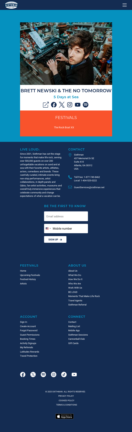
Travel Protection (28, 355)
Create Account (28, 326)
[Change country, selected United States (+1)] (48, 228)
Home (23, 270)
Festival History (28, 279)
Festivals (66, 117)
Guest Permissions (30, 334)
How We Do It (75, 279)
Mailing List (74, 326)
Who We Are (74, 283)
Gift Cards (73, 343)
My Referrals (26, 347)
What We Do (74, 275)
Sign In (23, 322)
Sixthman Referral (77, 304)
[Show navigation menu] (124, 5)
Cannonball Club (76, 338)
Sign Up (55, 239)
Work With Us (75, 287)
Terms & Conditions (66, 404)
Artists (23, 283)
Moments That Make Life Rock (84, 296)
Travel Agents (75, 300)
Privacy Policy (66, 396)
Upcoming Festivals (30, 275)
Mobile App (74, 330)
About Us (77, 265)
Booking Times (27, 338)
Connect (76, 316)
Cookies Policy (66, 400)
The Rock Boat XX (64, 127)
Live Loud (30, 149)
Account (28, 316)
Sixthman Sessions (78, 334)
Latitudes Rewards (29, 351)
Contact (76, 149)
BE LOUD (72, 292)
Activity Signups (28, 343)
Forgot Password (28, 330)
